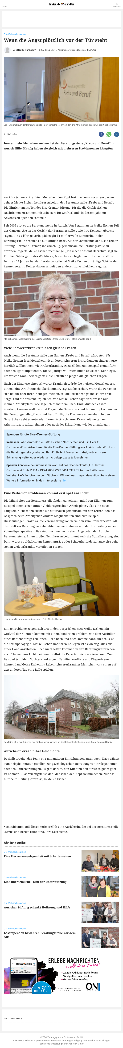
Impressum (39, 1040)
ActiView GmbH (76, 1043)
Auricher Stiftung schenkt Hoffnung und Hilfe (37, 907)
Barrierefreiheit (54, 1040)
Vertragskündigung (72, 1040)
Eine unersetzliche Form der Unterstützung (35, 882)
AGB (15, 1040)
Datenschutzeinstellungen (97, 1040)
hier (64, 480)
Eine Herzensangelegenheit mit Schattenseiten (37, 856)
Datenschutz (25, 1040)
